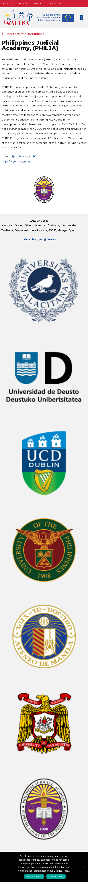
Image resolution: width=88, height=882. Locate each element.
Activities (7, 3)
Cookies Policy (56, 876)
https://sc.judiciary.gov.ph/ (18, 161)
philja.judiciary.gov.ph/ (22, 156)
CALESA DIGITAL (53, 3)
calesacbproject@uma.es (39, 239)
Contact (36, 3)
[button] (81, 17)
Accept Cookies (34, 876)
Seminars (22, 3)
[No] (83, 867)
